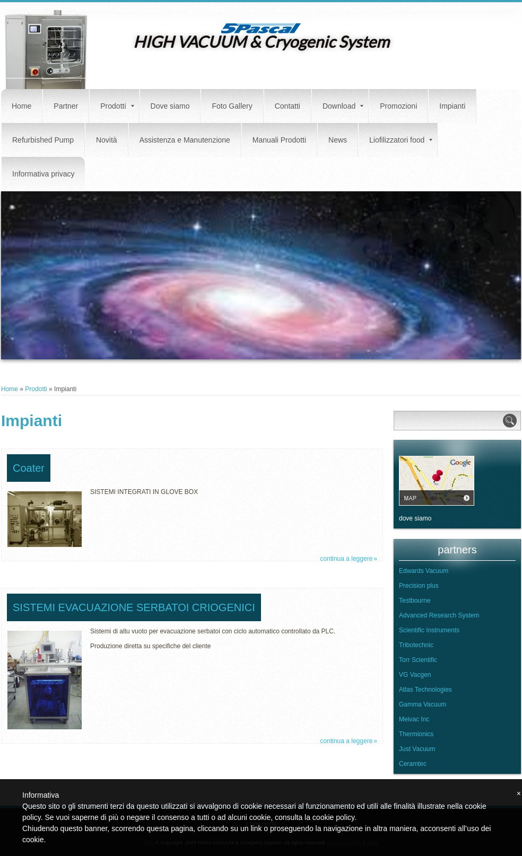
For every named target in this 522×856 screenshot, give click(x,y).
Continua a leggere (346, 558)
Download (343, 106)
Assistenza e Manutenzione (185, 140)
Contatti (287, 106)
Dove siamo (170, 106)
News (337, 140)
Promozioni (398, 106)
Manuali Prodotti (279, 140)
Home (21, 106)
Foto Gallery (232, 106)
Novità (106, 140)
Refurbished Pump (43, 140)
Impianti (452, 106)
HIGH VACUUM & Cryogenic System (261, 41)
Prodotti (117, 106)
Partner (66, 106)
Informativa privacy (43, 174)
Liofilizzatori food (400, 140)
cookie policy (333, 817)
